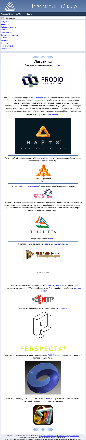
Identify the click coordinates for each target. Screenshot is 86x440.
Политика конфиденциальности (68, 436)
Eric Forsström (52, 115)
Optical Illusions (44, 399)
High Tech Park (54, 285)
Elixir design (60, 308)
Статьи (4, 30)
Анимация (5, 24)
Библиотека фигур (8, 27)
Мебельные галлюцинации (55, 244)
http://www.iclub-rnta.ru (44, 158)
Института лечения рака (28, 186)
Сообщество (6, 49)
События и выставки (9, 35)
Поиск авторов (7, 46)
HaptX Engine (36, 98)
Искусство (13, 14)
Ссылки (4, 38)
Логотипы (30, 14)
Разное (22, 14)
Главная (4, 14)
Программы (6, 32)
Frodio (56, 65)
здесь (51, 239)
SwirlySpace (53, 355)
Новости (4, 40)
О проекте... (6, 43)
